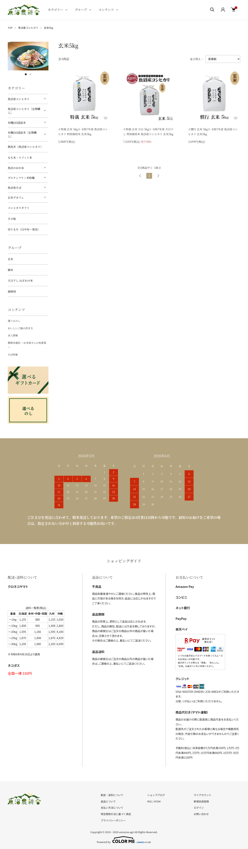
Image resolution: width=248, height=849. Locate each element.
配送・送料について (112, 795)
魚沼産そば (14, 188)
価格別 (12, 291)
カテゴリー (55, 9)
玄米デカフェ (16, 197)
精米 (10, 270)
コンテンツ (106, 9)
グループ (81, 9)
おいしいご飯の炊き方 (20, 328)
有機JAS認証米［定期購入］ (22, 134)
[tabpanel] (28, 56)
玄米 (10, 259)
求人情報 (13, 335)
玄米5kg (48, 27)
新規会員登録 (201, 801)
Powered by (124, 839)
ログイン (199, 807)
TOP (10, 27)
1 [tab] (26, 74)
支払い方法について (112, 807)
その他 (12, 219)
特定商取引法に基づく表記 (116, 814)
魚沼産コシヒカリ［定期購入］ (24, 111)
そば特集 (13, 354)
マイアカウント (202, 795)
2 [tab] (30, 74)
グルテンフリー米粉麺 (21, 178)
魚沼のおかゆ (16, 168)
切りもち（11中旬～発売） (24, 229)
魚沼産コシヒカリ (28, 27)
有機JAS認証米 (17, 123)
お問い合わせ (201, 814)
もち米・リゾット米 (20, 157)
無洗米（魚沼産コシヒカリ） (25, 147)
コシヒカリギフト (18, 208)
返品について (108, 801)
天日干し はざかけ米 (20, 280)
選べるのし (14, 321)
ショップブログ (156, 795)
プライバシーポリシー (113, 820)
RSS (149, 801)
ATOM (157, 801)
